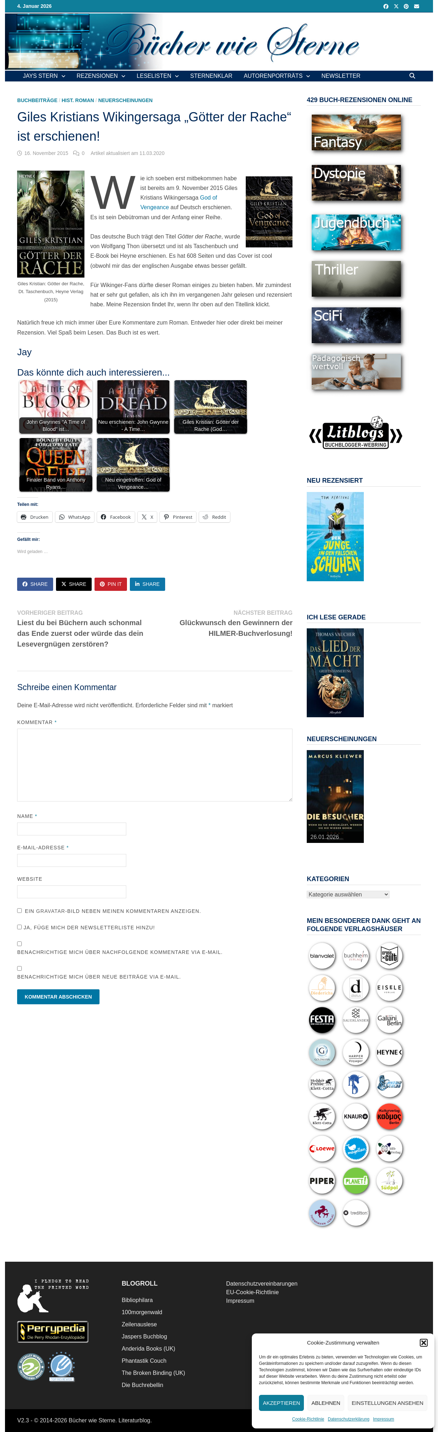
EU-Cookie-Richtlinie (252, 1292)
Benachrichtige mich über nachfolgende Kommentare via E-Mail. (120, 952)
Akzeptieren (281, 1403)
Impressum (383, 1419)
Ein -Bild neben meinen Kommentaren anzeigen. (113, 911)
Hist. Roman (78, 100)
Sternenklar (211, 76)
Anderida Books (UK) (148, 1349)
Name (27, 816)
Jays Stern (40, 76)
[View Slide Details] (335, 536)
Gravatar (50, 911)
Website (29, 879)
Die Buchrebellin (142, 1385)
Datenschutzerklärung (349, 1419)
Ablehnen (325, 1403)
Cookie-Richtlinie (308, 1419)
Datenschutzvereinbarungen (261, 1284)
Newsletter (340, 76)
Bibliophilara (137, 1300)
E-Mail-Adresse (43, 847)
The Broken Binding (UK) (153, 1373)
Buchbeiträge (37, 100)
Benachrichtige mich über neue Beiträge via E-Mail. (99, 977)
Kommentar (37, 722)
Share (34, 584)
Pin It (111, 584)
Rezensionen (97, 76)
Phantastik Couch (144, 1361)
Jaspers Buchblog (144, 1336)
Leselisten (154, 76)
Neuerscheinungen (125, 100)
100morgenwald (142, 1312)
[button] (423, 1342)
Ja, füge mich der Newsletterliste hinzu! (86, 927)
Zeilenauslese (139, 1324)
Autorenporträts (273, 76)
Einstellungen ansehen (387, 1403)
